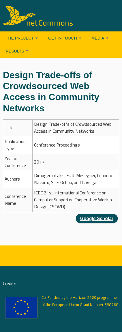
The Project (20, 38)
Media (97, 38)
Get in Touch (62, 38)
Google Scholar (96, 218)
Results (15, 51)
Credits (9, 284)
